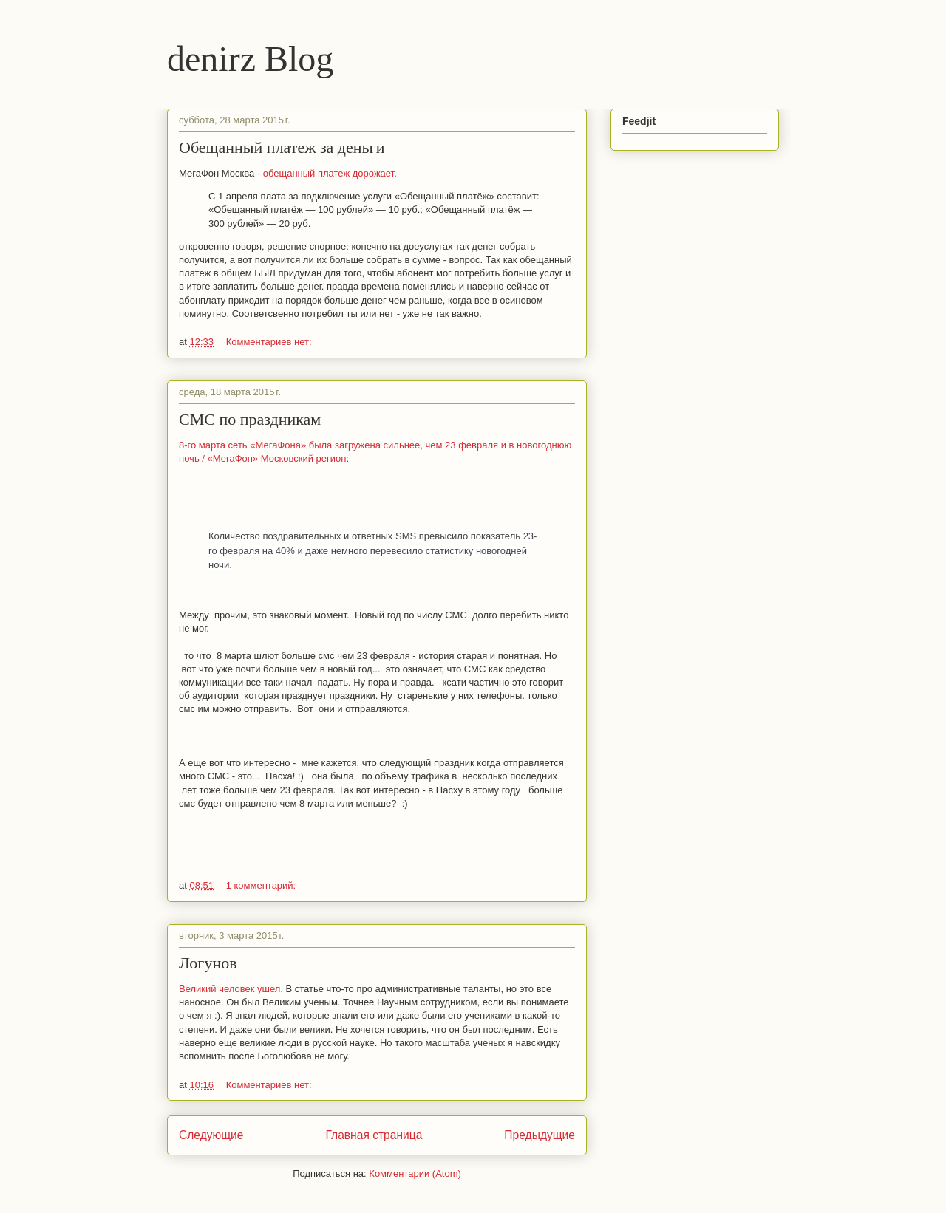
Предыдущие (539, 1135)
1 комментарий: (261, 885)
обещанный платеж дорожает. (330, 173)
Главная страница (373, 1135)
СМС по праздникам (250, 419)
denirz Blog (250, 58)
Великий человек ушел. (232, 988)
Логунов (208, 963)
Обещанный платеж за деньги (281, 147)
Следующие (211, 1135)
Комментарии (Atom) (415, 1173)
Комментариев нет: (269, 341)
